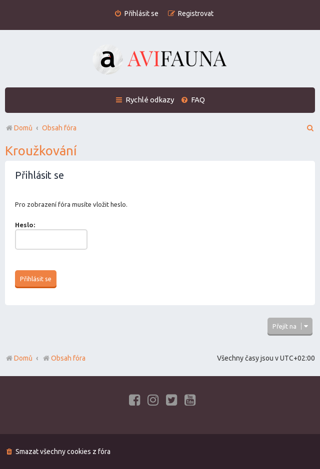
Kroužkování (41, 150)
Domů (23, 358)
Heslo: (25, 224)
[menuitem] (136, 13)
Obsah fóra (64, 358)
